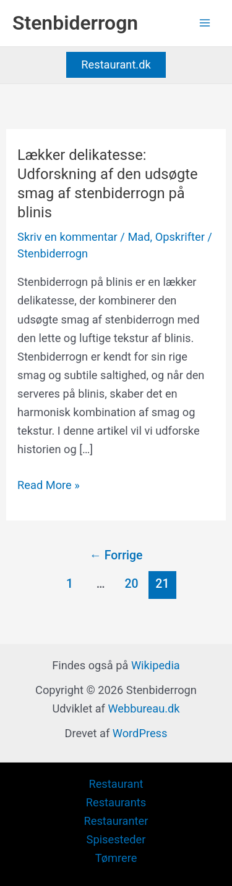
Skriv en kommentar (67, 236)
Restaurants (116, 802)
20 (131, 584)
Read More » (48, 485)
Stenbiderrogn (75, 23)
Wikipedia (155, 665)
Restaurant (115, 783)
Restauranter (116, 820)
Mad (138, 236)
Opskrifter (180, 236)
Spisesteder (116, 839)
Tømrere (116, 857)
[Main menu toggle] (205, 23)
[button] (115, 65)
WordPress (140, 733)
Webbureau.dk (143, 708)
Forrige (116, 555)
